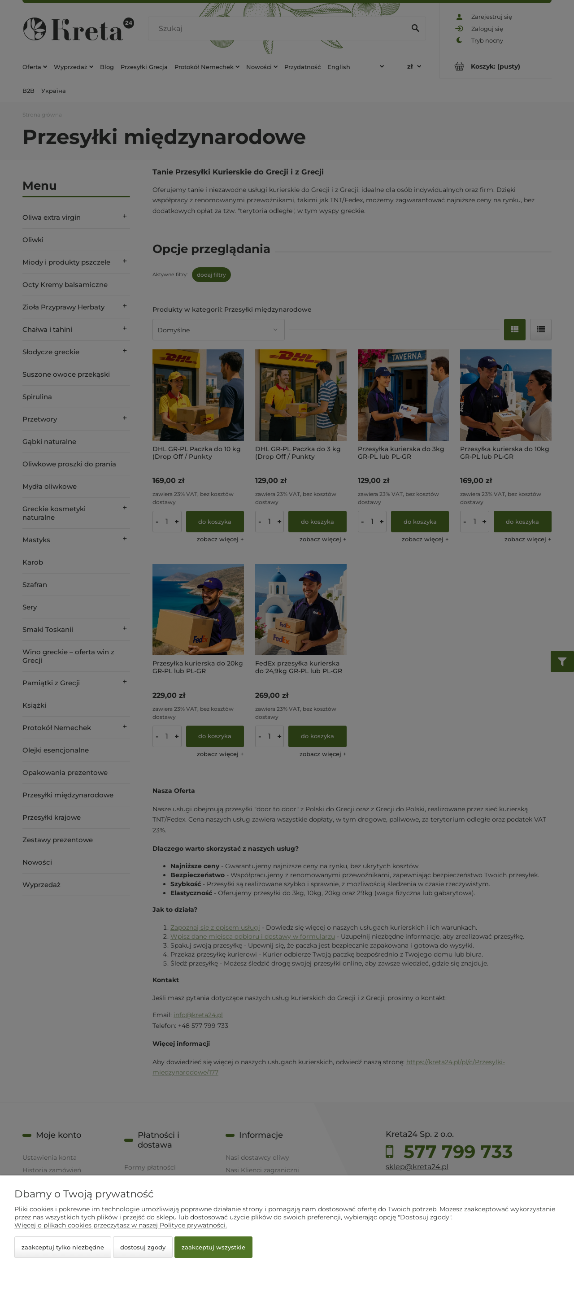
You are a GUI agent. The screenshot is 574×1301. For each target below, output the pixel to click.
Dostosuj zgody (142, 1247)
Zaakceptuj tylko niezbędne (63, 1247)
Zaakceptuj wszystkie (213, 1247)
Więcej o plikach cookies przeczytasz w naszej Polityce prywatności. (120, 1225)
